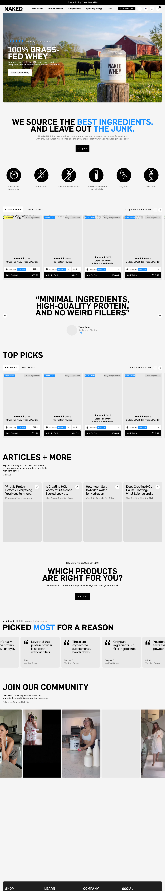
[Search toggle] (139, 9)
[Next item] (160, 210)
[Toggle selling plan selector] (17, 269)
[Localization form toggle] (146, 9)
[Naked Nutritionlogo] (14, 9)
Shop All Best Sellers (140, 368)
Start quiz (82, 596)
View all (7, 475)
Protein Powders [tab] (13, 209)
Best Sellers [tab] (11, 367)
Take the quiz (126, 8)
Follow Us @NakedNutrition (16, 702)
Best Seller (49, 218)
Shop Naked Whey (20, 72)
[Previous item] (155, 210)
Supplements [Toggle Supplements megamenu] (74, 9)
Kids (110, 9)
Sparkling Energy (94, 9)
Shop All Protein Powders (138, 209)
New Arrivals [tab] (28, 367)
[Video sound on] (33, 773)
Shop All (82, 148)
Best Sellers (37, 9)
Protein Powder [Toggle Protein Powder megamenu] (55, 9)
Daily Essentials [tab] (35, 209)
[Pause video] (27, 773)
